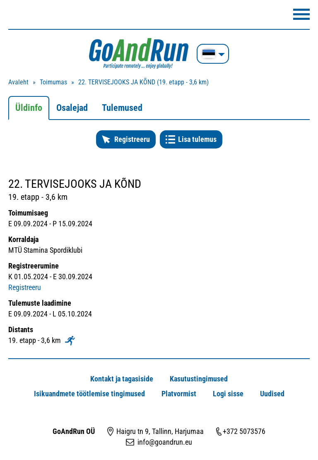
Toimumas (53, 82)
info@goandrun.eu (164, 442)
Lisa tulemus (197, 139)
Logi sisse (228, 393)
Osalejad (72, 108)
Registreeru (132, 139)
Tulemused (122, 108)
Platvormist (178, 393)
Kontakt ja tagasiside (121, 378)
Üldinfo (28, 108)
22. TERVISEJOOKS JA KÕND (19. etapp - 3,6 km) (143, 82)
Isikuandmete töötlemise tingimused (89, 393)
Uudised (272, 393)
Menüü (301, 14)
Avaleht (18, 82)
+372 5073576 (244, 431)
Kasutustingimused (199, 378)
